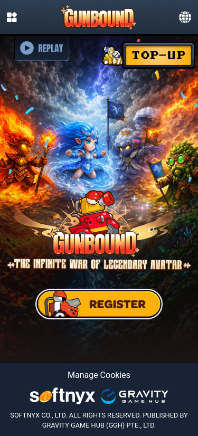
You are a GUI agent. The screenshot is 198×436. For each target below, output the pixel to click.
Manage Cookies (99, 375)
